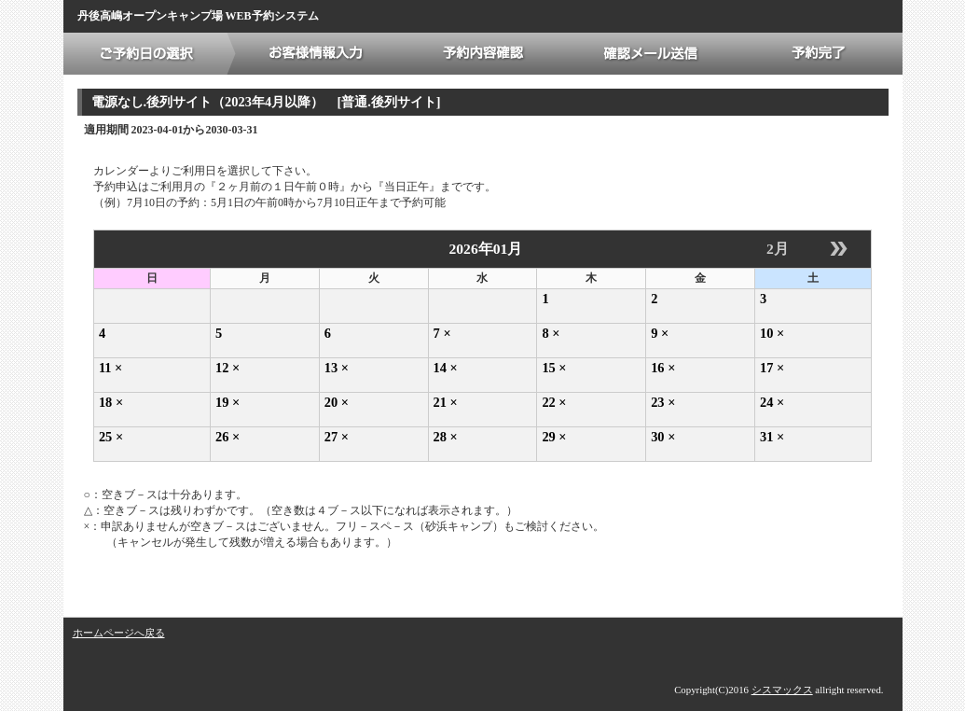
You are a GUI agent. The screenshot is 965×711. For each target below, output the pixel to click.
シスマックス (782, 689)
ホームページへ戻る (119, 632)
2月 (777, 249)
